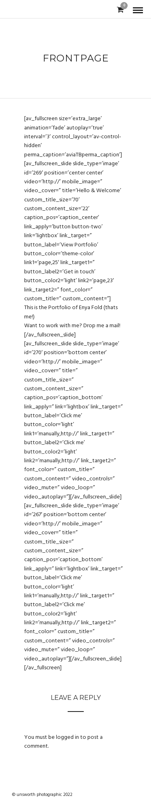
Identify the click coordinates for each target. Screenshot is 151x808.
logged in (67, 737)
